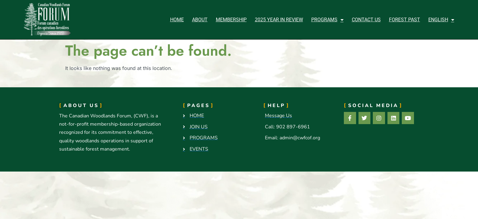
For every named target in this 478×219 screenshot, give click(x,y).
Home (177, 20)
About (200, 20)
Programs (327, 20)
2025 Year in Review (279, 20)
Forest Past (404, 20)
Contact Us (366, 20)
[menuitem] (441, 20)
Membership (231, 20)
